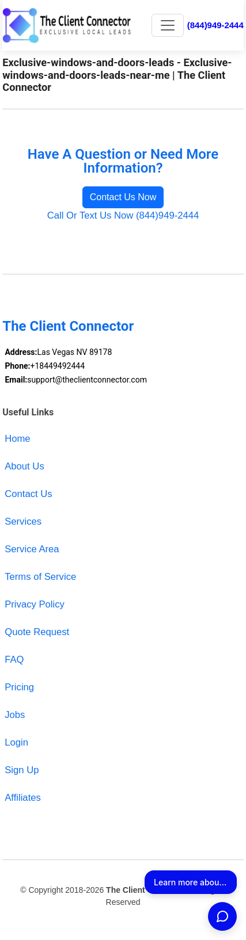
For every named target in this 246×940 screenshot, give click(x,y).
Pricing (19, 687)
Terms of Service (40, 576)
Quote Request (37, 631)
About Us (24, 466)
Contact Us (28, 493)
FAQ (14, 659)
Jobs (15, 714)
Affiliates (23, 797)
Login (16, 742)
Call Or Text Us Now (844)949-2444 (123, 215)
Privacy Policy (35, 604)
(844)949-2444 (215, 25)
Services (23, 521)
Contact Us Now (123, 197)
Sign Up (22, 770)
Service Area (32, 549)
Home (17, 438)
